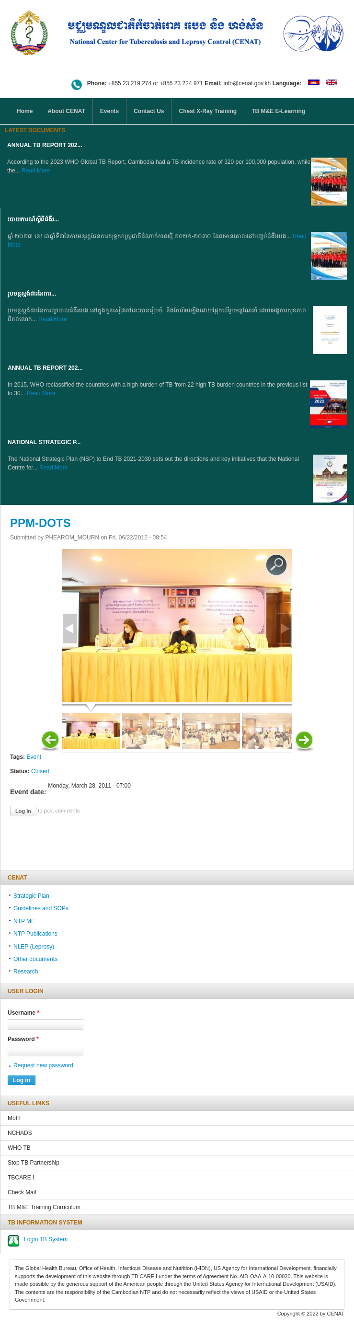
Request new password (43, 1065)
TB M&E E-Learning (278, 111)
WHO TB (19, 1147)
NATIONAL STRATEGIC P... (44, 442)
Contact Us (149, 111)
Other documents (35, 959)
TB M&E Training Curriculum (44, 1207)
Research (25, 971)
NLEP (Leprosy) (33, 946)
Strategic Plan (31, 895)
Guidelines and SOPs (41, 908)
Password (23, 1039)
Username (23, 1012)
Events (109, 111)
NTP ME (24, 921)
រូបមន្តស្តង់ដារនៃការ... (32, 293)
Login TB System (46, 1239)
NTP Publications (35, 933)
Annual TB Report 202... (44, 145)
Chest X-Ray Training (208, 111)
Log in (23, 811)
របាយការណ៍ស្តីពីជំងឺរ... (33, 219)
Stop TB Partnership (33, 1162)
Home (25, 111)
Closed (40, 771)
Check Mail (22, 1192)
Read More (36, 170)
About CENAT (66, 111)
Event (33, 757)
